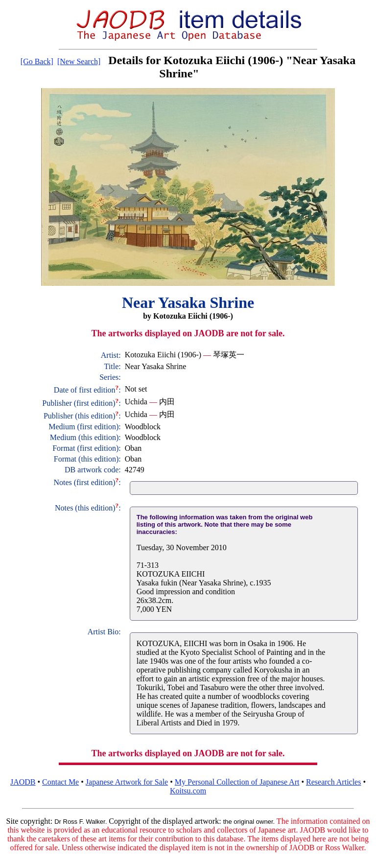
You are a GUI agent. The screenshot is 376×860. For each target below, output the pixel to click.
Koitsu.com (188, 791)
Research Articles (333, 782)
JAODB (23, 782)
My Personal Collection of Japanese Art (237, 782)
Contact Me (60, 782)
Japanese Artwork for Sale (127, 782)
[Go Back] (37, 61)
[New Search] (78, 61)
